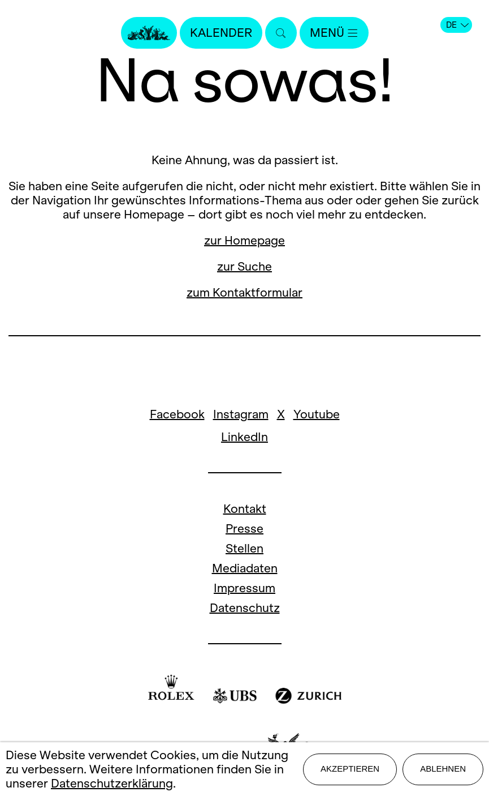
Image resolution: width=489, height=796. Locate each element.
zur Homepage (244, 240)
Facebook (177, 414)
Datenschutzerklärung (112, 783)
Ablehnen (443, 768)
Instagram (241, 414)
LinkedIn (244, 436)
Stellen (244, 548)
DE (457, 24)
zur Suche (244, 266)
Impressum (244, 587)
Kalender (221, 32)
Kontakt (244, 508)
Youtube (316, 414)
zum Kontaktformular (244, 292)
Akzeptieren (350, 768)
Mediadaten (245, 568)
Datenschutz (245, 607)
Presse (244, 528)
